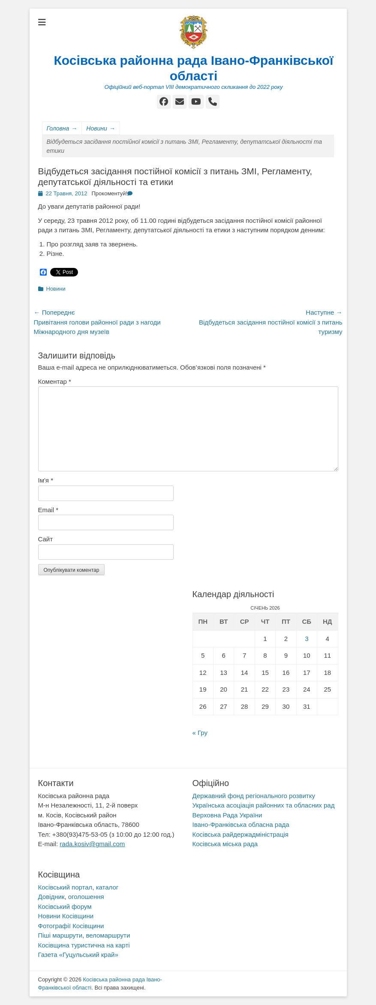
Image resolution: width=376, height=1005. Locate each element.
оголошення (86, 896)
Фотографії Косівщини (71, 925)
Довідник (51, 896)
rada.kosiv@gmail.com (92, 843)
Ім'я (45, 480)
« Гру (200, 732)
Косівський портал (65, 887)
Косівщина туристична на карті (84, 945)
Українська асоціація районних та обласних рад (264, 805)
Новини (100, 128)
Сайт (45, 539)
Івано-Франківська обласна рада (241, 824)
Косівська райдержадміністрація (241, 834)
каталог (107, 887)
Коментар (54, 381)
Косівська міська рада (225, 843)
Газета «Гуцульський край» (78, 954)
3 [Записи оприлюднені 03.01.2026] (306, 638)
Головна (62, 128)
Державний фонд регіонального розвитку (254, 795)
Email (48, 509)
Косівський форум (65, 906)
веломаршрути (108, 935)
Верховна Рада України (227, 815)
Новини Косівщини (66, 916)
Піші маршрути (60, 935)
